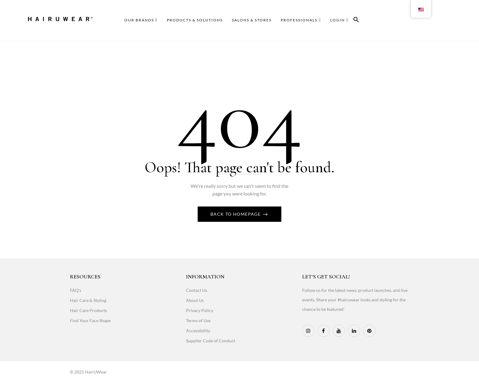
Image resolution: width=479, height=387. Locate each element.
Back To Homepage (236, 214)
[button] (356, 21)
